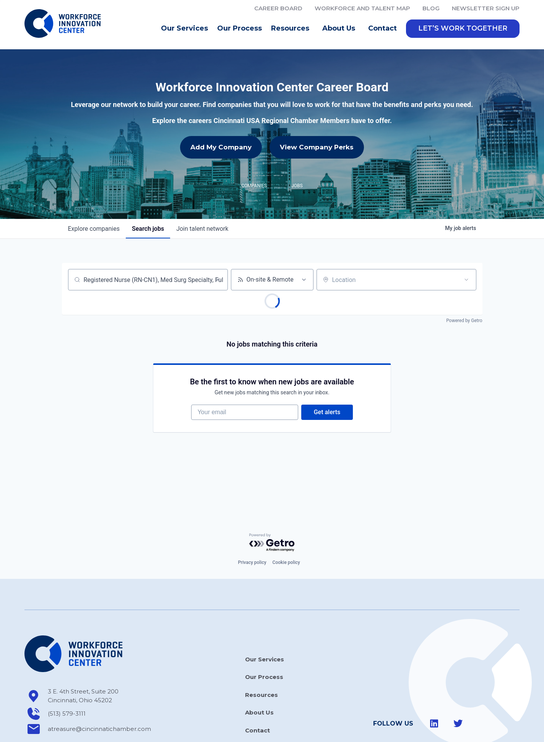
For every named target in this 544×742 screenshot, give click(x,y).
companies (94, 194)
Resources (292, 28)
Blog (431, 8)
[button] (463, 28)
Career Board (278, 8)
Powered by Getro (464, 286)
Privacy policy (252, 528)
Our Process (239, 28)
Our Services (184, 28)
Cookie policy (286, 528)
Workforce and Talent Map (362, 8)
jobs (148, 194)
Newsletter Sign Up (486, 8)
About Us (340, 28)
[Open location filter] (466, 245)
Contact (382, 28)
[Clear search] (217, 245)
